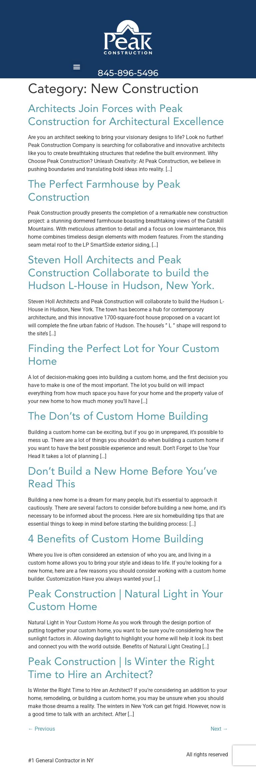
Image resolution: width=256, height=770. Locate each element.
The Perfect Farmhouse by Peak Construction (104, 190)
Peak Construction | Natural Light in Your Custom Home (125, 600)
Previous (41, 729)
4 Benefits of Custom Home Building (116, 539)
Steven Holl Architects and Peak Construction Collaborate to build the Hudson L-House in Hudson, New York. (121, 273)
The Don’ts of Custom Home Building (118, 416)
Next (219, 729)
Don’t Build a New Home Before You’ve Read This (122, 477)
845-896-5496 (128, 73)
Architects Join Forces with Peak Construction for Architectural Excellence (126, 115)
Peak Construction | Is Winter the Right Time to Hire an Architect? (121, 668)
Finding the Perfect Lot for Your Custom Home (123, 355)
